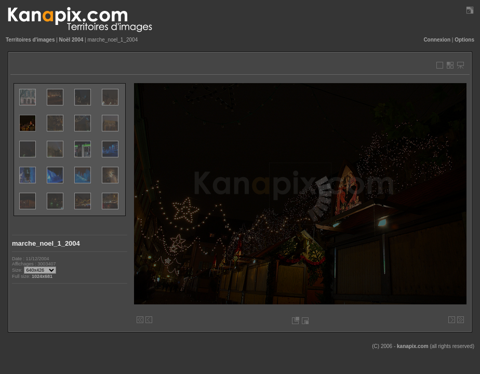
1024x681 (42, 276)
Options (464, 40)
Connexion (436, 40)
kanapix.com (413, 346)
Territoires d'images (30, 40)
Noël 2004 (71, 40)
